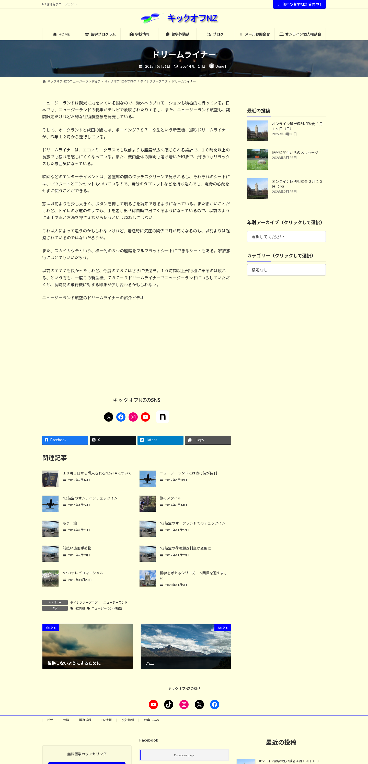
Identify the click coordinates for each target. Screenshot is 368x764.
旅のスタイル (170, 498)
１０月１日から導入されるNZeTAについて (97, 473)
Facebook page (184, 755)
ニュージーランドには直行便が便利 (188, 473)
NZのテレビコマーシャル (83, 573)
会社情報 (128, 720)
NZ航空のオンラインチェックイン (90, 498)
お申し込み (151, 720)
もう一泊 (70, 523)
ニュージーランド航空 (106, 608)
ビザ (50, 720)
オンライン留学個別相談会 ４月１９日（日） (289, 761)
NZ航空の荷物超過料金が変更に (185, 548)
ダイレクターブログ (84, 602)
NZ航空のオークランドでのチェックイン (192, 523)
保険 (66, 720)
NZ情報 (80, 608)
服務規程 (85, 720)
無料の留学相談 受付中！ (300, 4)
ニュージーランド (115, 602)
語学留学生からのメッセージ (295, 152)
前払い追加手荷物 (77, 548)
